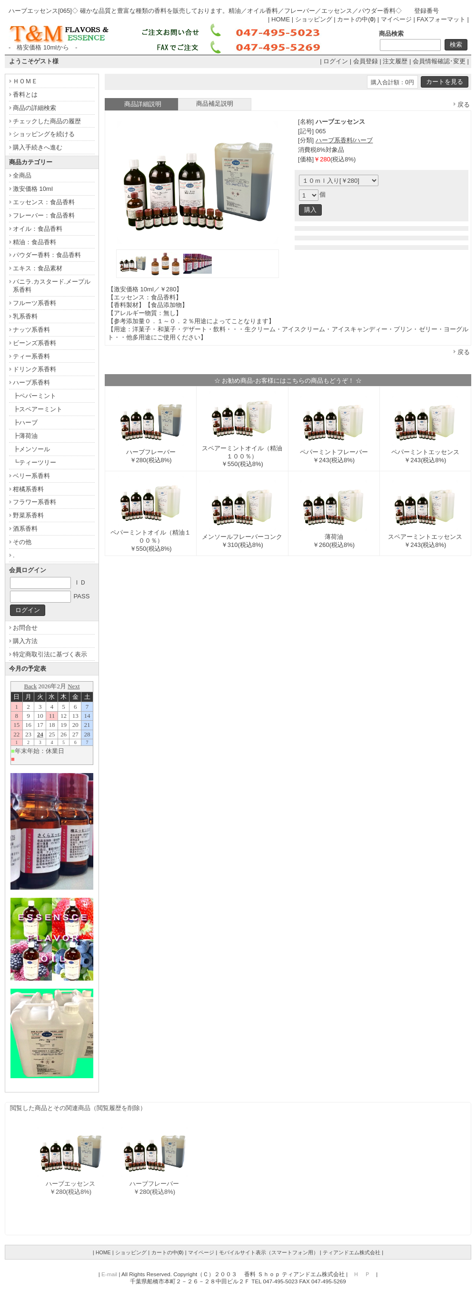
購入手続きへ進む (37, 147)
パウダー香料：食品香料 (47, 254)
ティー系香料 (31, 356)
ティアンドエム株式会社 (351, 1252)
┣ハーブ (25, 422)
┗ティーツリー (34, 462)
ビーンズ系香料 (34, 343)
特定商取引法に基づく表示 (50, 654)
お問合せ (25, 627)
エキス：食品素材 (37, 268)
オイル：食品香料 (37, 228)
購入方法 (25, 641)
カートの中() (356, 19)
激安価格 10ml (33, 188)
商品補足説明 (214, 103)
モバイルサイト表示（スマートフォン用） (268, 1252)
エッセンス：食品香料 (44, 202)
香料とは (25, 94)
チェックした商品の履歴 (47, 121)
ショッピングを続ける (44, 134)
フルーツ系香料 (34, 303)
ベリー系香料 (31, 475)
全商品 (22, 175)
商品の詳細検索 (34, 107)
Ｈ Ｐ (361, 1274)
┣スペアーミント (37, 409)
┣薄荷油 (25, 435)
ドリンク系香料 (34, 369)
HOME (280, 19)
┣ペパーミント (34, 395)
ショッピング (313, 19)
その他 (22, 542)
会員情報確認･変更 (439, 61)
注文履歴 (395, 61)
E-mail (109, 1274)
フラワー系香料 (34, 502)
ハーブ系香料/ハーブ (344, 140)
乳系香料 (25, 316)
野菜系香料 (28, 515)
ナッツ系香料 (31, 329)
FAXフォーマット (441, 19)
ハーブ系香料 (31, 382)
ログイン (335, 61)
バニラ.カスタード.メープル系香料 (51, 285)
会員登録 (365, 61)
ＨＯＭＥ (25, 81)
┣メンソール (31, 449)
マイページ (396, 19)
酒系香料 (25, 528)
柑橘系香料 (28, 489)
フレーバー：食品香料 (44, 215)
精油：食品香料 (34, 242)
